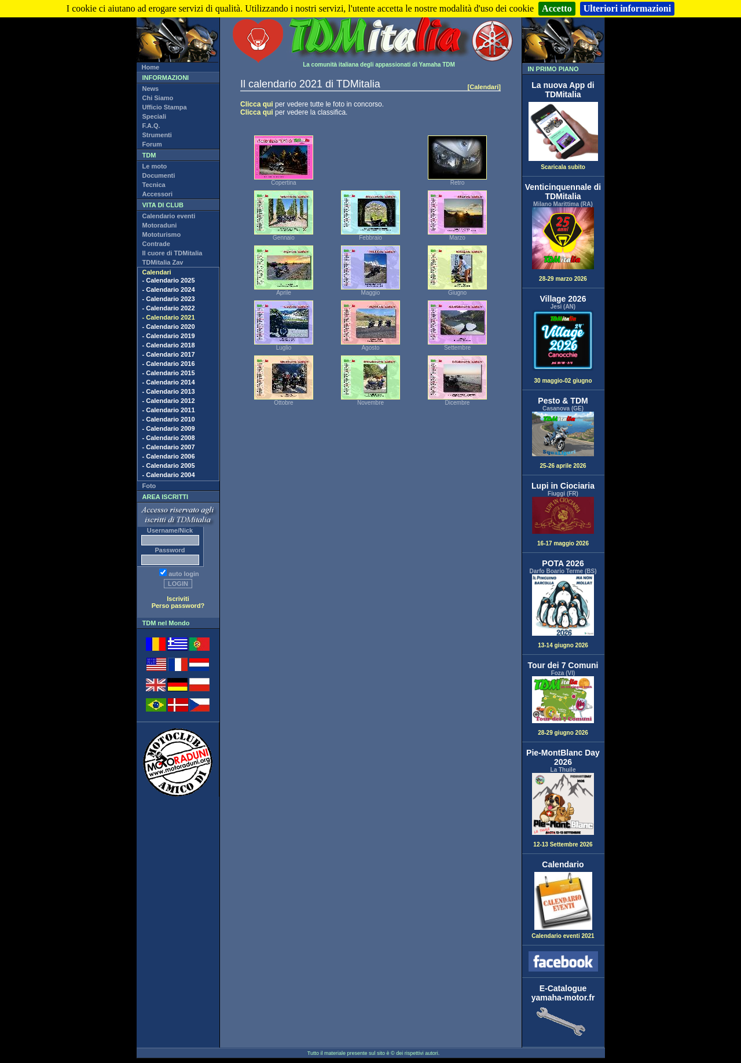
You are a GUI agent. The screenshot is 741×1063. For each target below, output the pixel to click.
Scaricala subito (563, 164)
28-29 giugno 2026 (563, 706)
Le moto (154, 166)
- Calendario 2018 (168, 345)
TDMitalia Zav (163, 262)
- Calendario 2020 (168, 326)
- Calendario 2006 (168, 456)
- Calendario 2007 (168, 446)
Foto (149, 485)
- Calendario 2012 (168, 400)
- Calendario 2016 (168, 363)
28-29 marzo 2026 (563, 244)
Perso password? (178, 605)
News (150, 88)
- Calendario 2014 (168, 382)
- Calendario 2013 (168, 391)
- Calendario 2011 (168, 409)
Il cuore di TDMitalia (172, 253)
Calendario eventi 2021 (562, 933)
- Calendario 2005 (168, 465)
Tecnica (154, 184)
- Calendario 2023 (168, 298)
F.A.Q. (151, 125)
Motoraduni (159, 225)
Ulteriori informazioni (628, 8)
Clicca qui (256, 104)
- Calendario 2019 (168, 335)
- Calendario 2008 (168, 437)
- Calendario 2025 (168, 280)
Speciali (154, 116)
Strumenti (157, 134)
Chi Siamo (158, 97)
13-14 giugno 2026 (563, 611)
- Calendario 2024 (168, 289)
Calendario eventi (169, 215)
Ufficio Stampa (164, 107)
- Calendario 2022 (168, 308)
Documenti (158, 175)
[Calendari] (484, 86)
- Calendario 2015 (168, 372)
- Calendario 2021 (168, 317)
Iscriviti (178, 598)
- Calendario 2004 (168, 474)
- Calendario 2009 (168, 428)
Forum (152, 144)
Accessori (157, 193)
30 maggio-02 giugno (563, 347)
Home (151, 67)
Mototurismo (161, 234)
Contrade (156, 243)
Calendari (156, 272)
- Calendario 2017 (168, 354)
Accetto (557, 8)
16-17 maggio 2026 (563, 522)
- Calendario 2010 (168, 419)
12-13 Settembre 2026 (563, 810)
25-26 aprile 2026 (563, 440)
